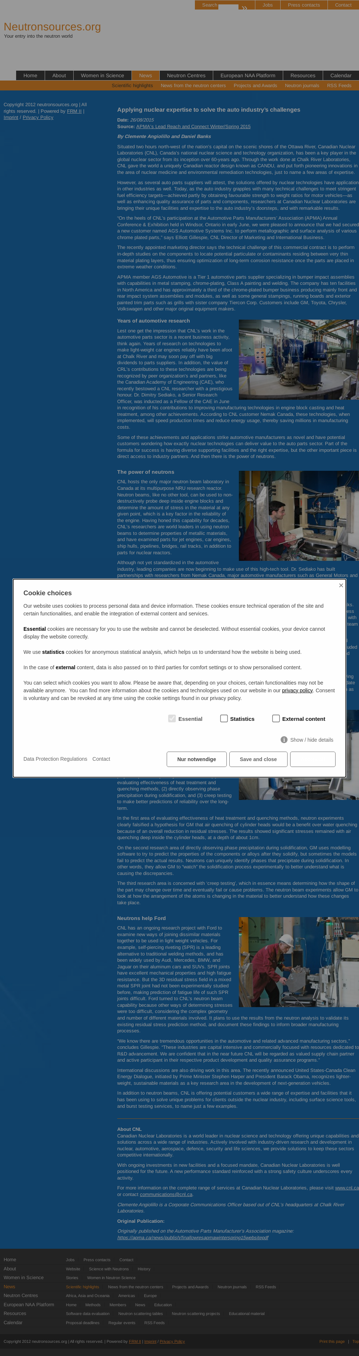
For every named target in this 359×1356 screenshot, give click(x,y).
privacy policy (297, 690)
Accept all (313, 759)
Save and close (258, 759)
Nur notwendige (196, 759)
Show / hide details (311, 740)
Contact (101, 759)
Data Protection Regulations (55, 759)
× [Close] (341, 585)
